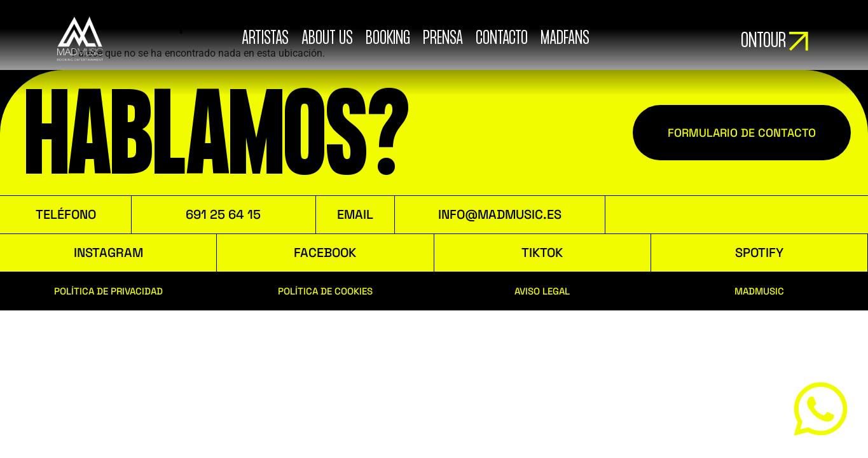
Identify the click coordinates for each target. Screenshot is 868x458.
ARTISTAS (264, 39)
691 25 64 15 (223, 214)
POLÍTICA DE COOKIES (325, 291)
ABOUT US (326, 39)
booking (387, 39)
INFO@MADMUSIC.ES (499, 214)
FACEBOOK (325, 252)
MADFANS (564, 39)
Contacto (501, 39)
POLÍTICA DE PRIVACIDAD (108, 291)
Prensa (442, 39)
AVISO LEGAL (542, 291)
